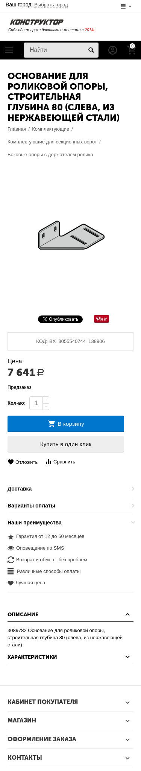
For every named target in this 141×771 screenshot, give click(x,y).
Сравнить (60, 461)
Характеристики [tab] (70, 657)
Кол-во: (17, 403)
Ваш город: (37, 5)
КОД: (41, 341)
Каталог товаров (9, 50)
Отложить (23, 462)
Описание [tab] (70, 614)
